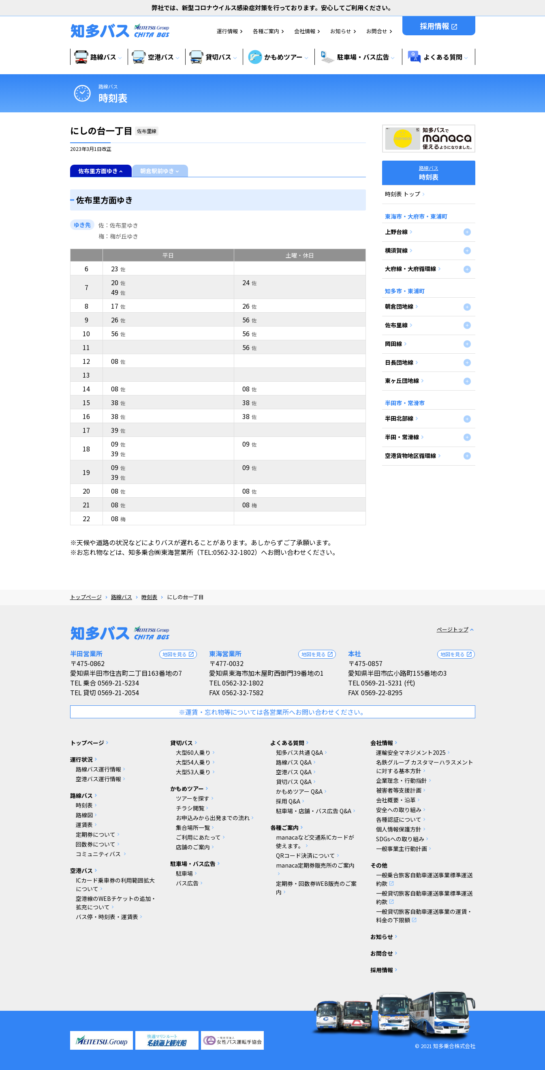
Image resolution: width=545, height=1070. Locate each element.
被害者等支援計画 (398, 790)
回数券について (95, 844)
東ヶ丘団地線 (402, 380)
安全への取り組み (398, 810)
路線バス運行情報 (98, 769)
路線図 (84, 815)
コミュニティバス (99, 854)
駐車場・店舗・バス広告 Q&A (313, 811)
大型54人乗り (193, 762)
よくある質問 (287, 743)
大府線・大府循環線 (410, 268)
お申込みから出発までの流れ (213, 818)
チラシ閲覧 (190, 808)
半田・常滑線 (402, 437)
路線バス (108, 86)
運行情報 (227, 31)
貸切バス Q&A (294, 782)
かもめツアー (187, 788)
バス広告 (187, 883)
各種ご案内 (266, 31)
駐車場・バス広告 (193, 863)
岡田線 (393, 343)
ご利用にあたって (198, 837)
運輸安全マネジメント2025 (411, 752)
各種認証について (398, 819)
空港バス (81, 870)
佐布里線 (396, 325)
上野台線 (396, 232)
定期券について (95, 834)
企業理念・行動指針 (401, 780)
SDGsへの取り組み (400, 839)
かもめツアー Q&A (299, 791)
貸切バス (181, 743)
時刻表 (149, 597)
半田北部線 (399, 418)
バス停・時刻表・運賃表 (107, 917)
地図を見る (178, 654)
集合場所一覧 (193, 827)
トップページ (86, 597)
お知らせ (340, 31)
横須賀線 (396, 250)
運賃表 (84, 825)
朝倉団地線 (399, 306)
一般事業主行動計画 (401, 848)
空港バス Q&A (294, 772)
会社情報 (304, 31)
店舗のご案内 (193, 847)
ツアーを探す (192, 798)
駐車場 (184, 873)
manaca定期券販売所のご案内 (315, 865)
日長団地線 (399, 362)
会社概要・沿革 (396, 800)
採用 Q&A (288, 801)
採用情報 (439, 25)
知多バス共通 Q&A (299, 752)
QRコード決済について (305, 855)
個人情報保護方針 (398, 829)
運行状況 (81, 759)
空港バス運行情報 (98, 779)
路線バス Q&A (294, 762)
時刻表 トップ (402, 194)
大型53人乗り (193, 772)
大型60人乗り (193, 752)
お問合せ (376, 31)
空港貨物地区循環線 (410, 455)
